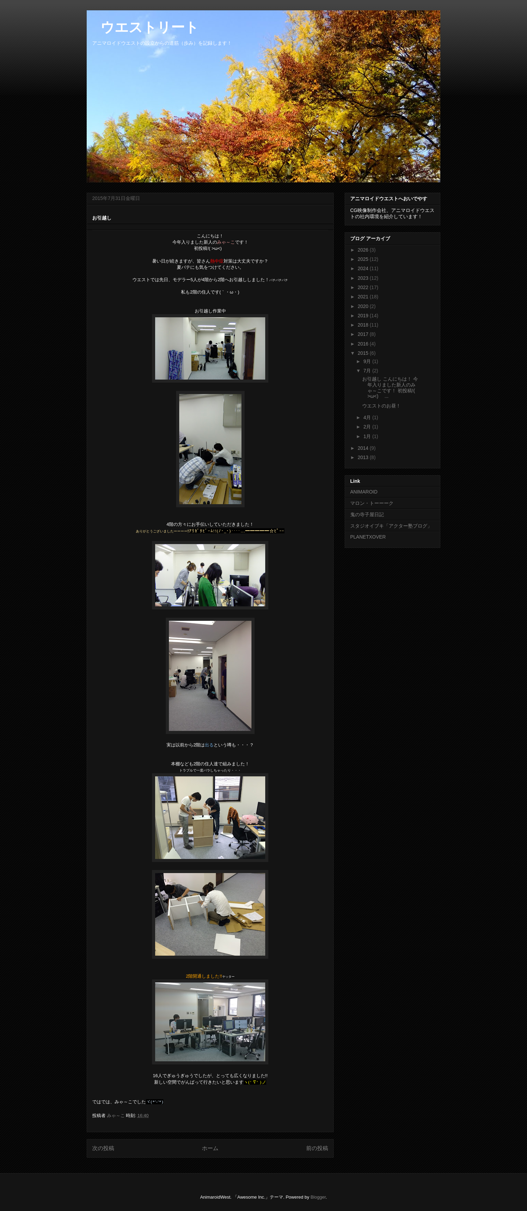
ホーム (210, 1148)
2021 (364, 296)
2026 (364, 250)
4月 (367, 417)
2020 (364, 306)
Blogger (318, 1197)
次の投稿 (103, 1148)
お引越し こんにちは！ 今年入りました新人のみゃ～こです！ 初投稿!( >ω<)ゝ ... (390, 387)
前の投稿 (317, 1148)
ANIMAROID (363, 492)
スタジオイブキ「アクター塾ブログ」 (391, 526)
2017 (364, 334)
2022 (364, 287)
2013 (364, 457)
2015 (364, 353)
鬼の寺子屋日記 (367, 514)
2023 (364, 278)
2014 (364, 448)
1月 (367, 436)
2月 (367, 426)
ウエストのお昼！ (381, 405)
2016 (364, 344)
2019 (364, 315)
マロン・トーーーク (372, 503)
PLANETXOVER (368, 537)
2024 (364, 268)
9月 (367, 361)
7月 (367, 370)
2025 (364, 259)
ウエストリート (143, 27)
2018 (364, 325)
